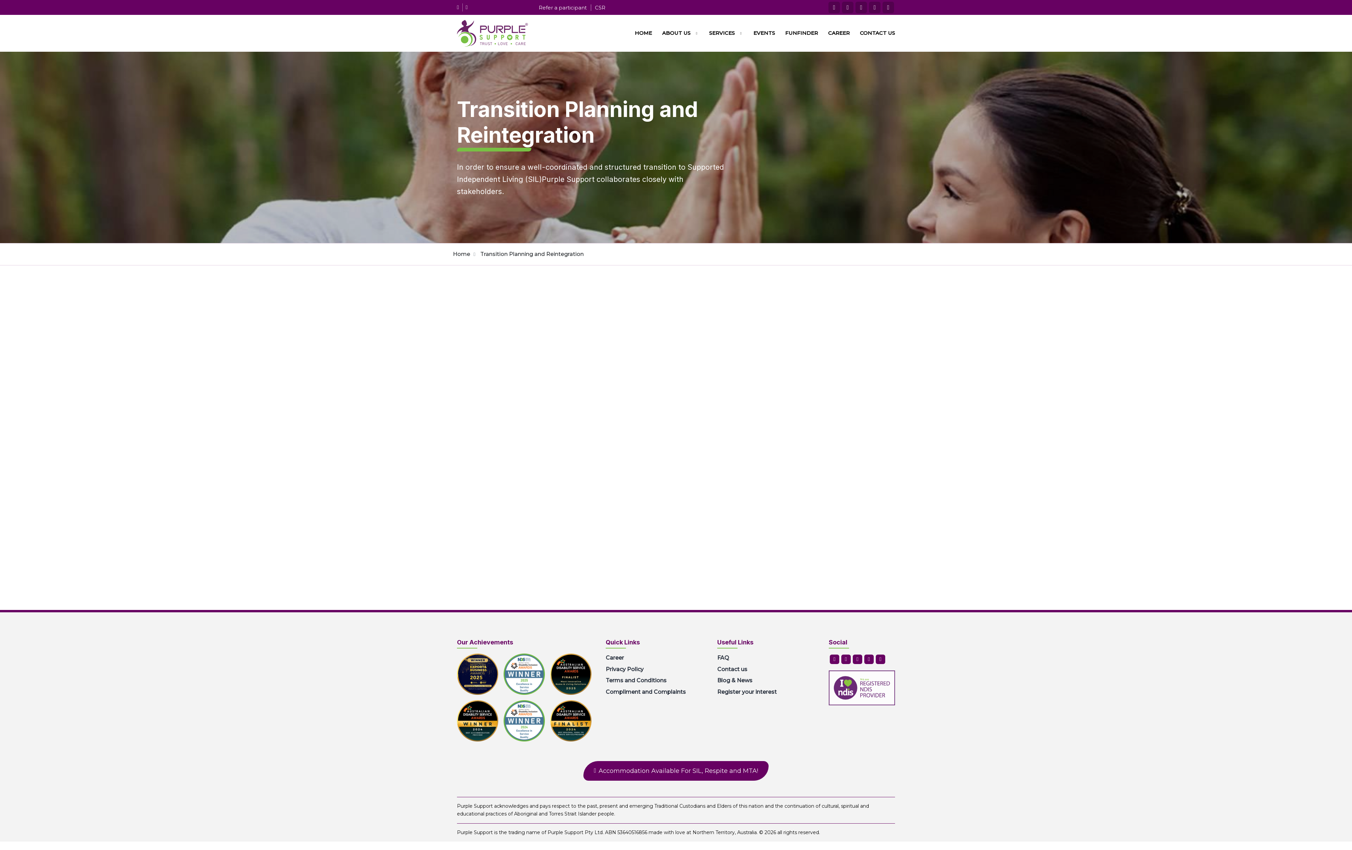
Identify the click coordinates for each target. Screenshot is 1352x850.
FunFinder (801, 33)
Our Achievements (485, 642)
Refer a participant (563, 7)
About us (676, 33)
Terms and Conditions (636, 680)
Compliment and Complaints (646, 692)
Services (722, 33)
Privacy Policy (625, 669)
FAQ (723, 658)
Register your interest (747, 692)
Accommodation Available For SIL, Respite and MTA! (678, 771)
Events (764, 33)
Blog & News (734, 680)
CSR (600, 7)
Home (643, 33)
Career (839, 33)
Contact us (877, 33)
